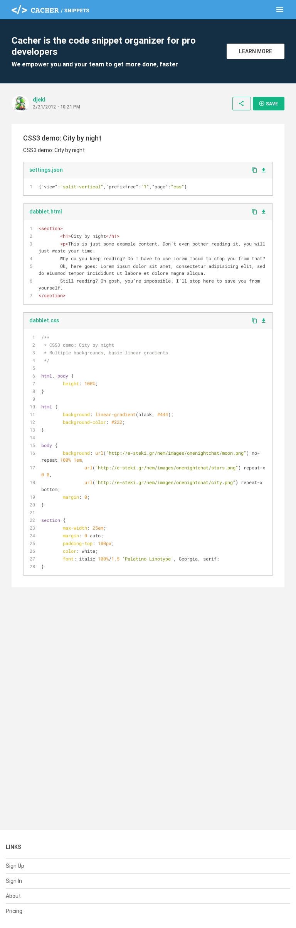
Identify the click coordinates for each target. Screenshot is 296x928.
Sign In (14, 880)
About (13, 895)
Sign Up (15, 865)
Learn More (255, 51)
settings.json (46, 169)
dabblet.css (44, 320)
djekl (39, 99)
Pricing (14, 911)
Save (268, 103)
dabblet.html (45, 211)
